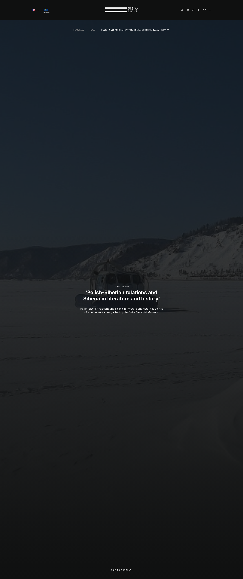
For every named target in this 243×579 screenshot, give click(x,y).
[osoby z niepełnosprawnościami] (193, 10)
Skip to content (121, 570)
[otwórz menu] (210, 10)
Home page (78, 30)
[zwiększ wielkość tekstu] (204, 10)
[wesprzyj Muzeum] (188, 10)
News (92, 30)
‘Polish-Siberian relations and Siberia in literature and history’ (135, 30)
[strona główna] (121, 9)
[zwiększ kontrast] (199, 10)
